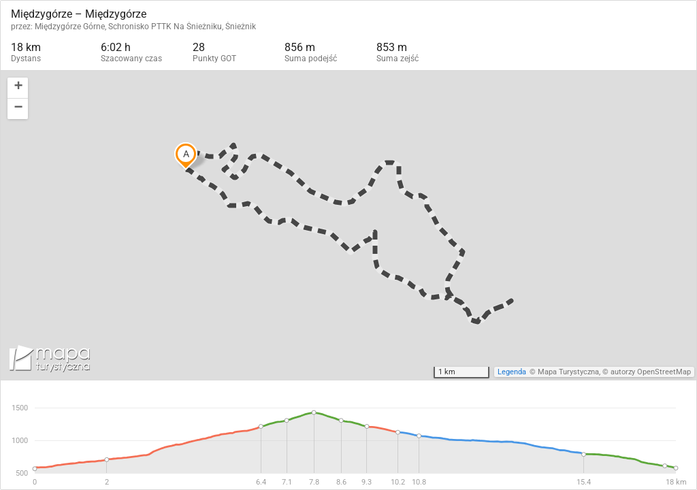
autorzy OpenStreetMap (651, 372)
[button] (17, 88)
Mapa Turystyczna (568, 372)
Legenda (512, 372)
